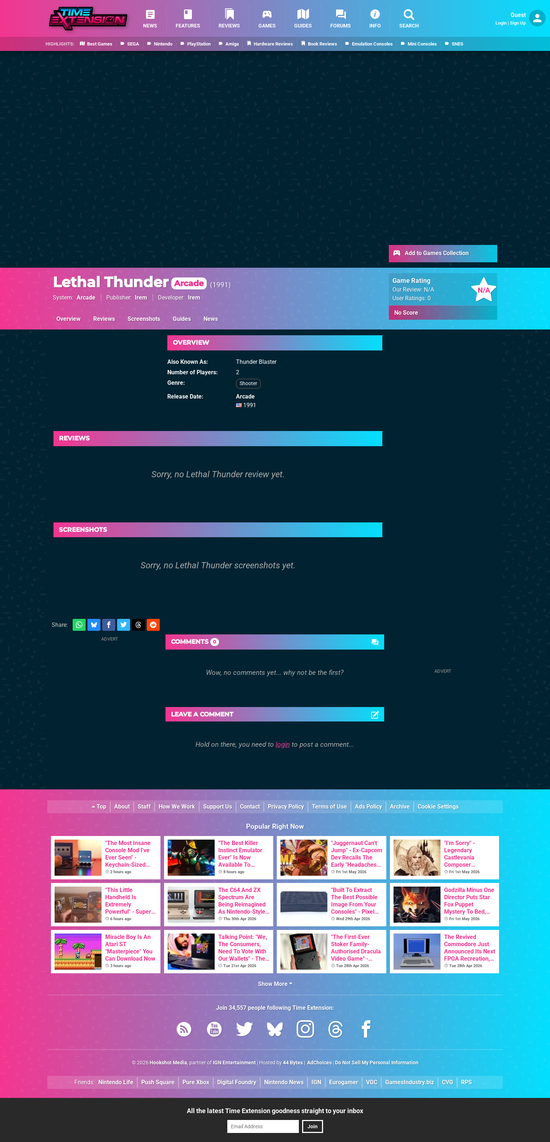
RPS (466, 1082)
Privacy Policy (286, 806)
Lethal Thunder (130, 282)
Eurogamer (343, 1082)
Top (99, 806)
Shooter (248, 383)
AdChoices (319, 1063)
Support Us (217, 806)
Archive (400, 806)
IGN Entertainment (234, 1063)
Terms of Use (329, 806)
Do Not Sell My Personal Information (376, 1063)
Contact (250, 806)
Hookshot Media (168, 1063)
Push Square (158, 1082)
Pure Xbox (195, 1082)
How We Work (177, 806)
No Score (406, 312)
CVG (447, 1082)
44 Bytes (293, 1063)
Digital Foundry (236, 1082)
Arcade (86, 297)
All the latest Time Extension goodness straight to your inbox (275, 1111)
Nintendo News (284, 1082)
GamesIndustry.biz (409, 1082)
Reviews (104, 318)
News (210, 318)
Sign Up (518, 23)
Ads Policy (368, 806)
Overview (68, 318)
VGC (371, 1082)
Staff (144, 806)
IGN (316, 1082)
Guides (182, 318)
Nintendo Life (115, 1082)
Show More (275, 984)
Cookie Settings (438, 806)
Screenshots (144, 318)
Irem (141, 297)
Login (501, 23)
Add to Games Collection (430, 254)
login (283, 744)
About (122, 806)
